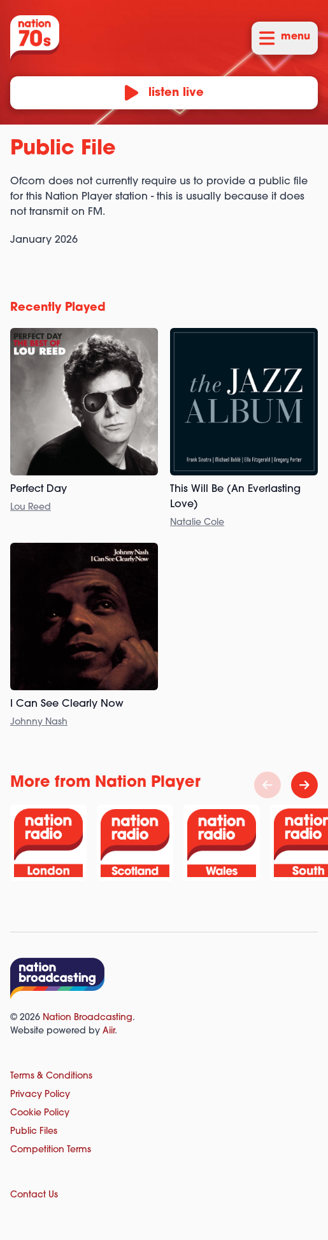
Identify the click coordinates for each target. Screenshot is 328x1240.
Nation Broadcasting (87, 1018)
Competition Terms (50, 1150)
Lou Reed (30, 507)
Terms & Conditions (51, 1076)
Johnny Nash (39, 722)
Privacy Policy (40, 1095)
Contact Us (34, 1195)
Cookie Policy (39, 1113)
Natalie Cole (197, 523)
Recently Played (58, 308)
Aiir (109, 1031)
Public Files (33, 1131)
